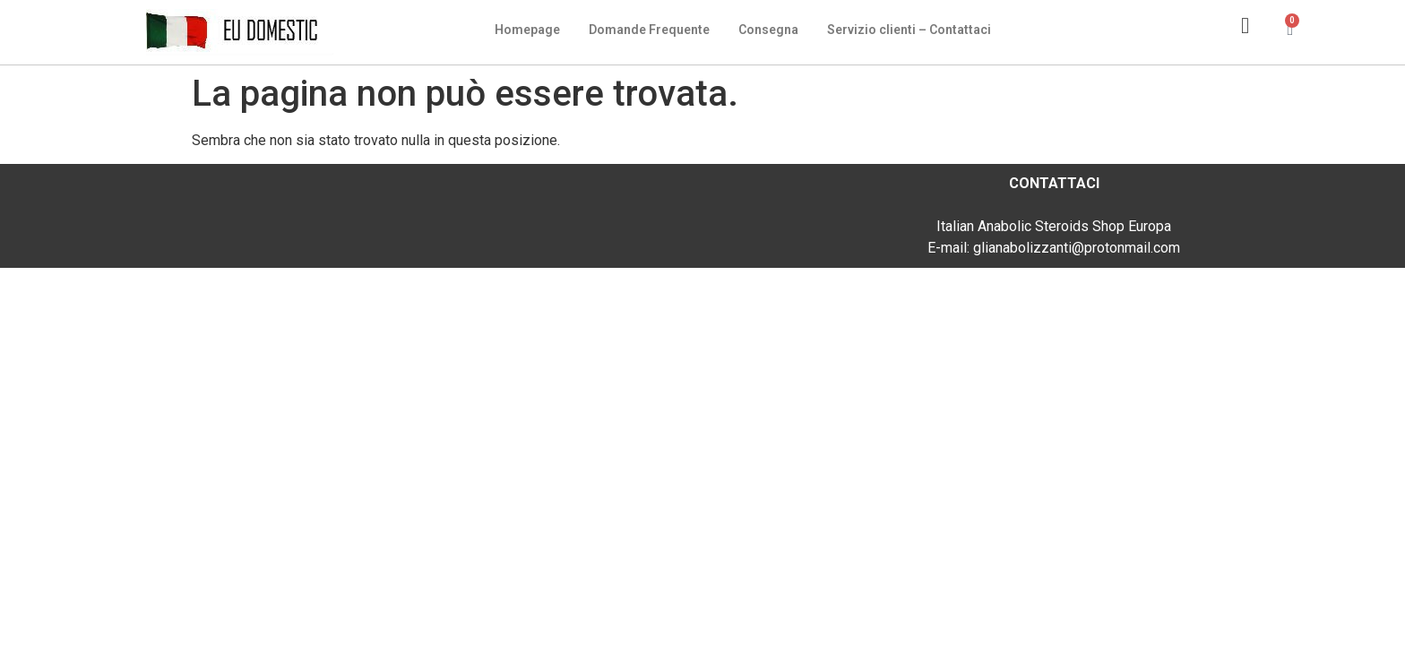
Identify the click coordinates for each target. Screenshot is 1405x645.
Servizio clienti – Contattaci (909, 29)
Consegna (768, 29)
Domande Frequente (649, 29)
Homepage (527, 29)
